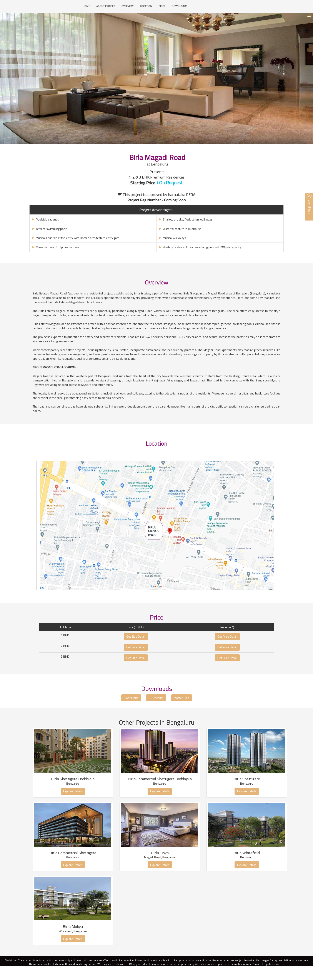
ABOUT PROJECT (105, 6)
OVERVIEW (127, 6)
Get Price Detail (227, 657)
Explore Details (73, 812)
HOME (88, 6)
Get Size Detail (135, 657)
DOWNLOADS (179, 6)
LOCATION (146, 6)
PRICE (162, 6)
